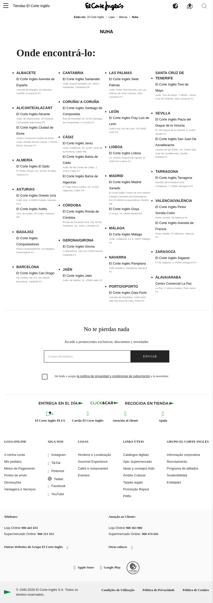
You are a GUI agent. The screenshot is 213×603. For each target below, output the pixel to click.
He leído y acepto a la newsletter (112, 376)
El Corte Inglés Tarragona (173, 178)
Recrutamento (177, 461)
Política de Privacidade (158, 590)
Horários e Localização (94, 455)
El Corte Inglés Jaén (77, 276)
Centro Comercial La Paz (173, 283)
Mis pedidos (13, 461)
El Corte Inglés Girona (79, 246)
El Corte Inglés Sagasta (172, 258)
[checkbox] (45, 377)
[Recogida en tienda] (149, 403)
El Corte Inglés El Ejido (33, 166)
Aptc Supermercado (137, 461)
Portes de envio (15, 475)
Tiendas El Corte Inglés (31, 6)
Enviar (150, 356)
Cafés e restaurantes (93, 468)
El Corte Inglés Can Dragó (35, 273)
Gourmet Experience (93, 461)
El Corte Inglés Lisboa (125, 153)
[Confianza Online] (133, 567)
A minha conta (14, 455)
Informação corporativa (183, 455)
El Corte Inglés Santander (81, 79)
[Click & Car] (104, 403)
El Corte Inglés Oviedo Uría (36, 195)
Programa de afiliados (182, 468)
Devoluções (12, 482)
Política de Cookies (196, 590)
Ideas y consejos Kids (139, 468)
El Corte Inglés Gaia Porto (128, 293)
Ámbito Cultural (134, 475)
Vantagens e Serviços (20, 489)
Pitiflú (127, 496)
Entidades (174, 482)
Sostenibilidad (177, 475)
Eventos (84, 475)
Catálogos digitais (136, 455)
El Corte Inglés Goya (124, 209)
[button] (5, 6)
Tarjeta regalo (133, 482)
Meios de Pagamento (19, 468)
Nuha (106, 31)
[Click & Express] (61, 403)
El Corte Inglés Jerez (78, 143)
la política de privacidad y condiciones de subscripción (113, 376)
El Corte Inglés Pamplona (127, 263)
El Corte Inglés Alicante (33, 114)
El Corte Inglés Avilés (32, 209)
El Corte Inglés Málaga (125, 234)
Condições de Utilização (117, 590)
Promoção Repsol (136, 489)
